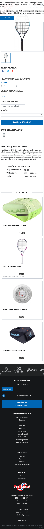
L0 (3, 96)
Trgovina (22, 459)
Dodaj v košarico (22, 122)
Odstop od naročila (22, 434)
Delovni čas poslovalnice (22, 464)
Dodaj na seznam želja (9, 86)
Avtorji (41, 527)
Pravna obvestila (22, 442)
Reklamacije (22, 431)
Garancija (22, 428)
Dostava (22, 420)
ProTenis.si (22, 520)
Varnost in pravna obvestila (34, 525)
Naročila (22, 425)
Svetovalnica (22, 479)
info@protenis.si (24, 515)
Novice (22, 476)
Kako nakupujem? (22, 417)
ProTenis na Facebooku (24, 396)
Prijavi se (7, 389)
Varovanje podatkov (22, 440)
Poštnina (22, 423)
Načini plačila (22, 437)
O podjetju (21, 456)
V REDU (7, 18)
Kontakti (22, 462)
